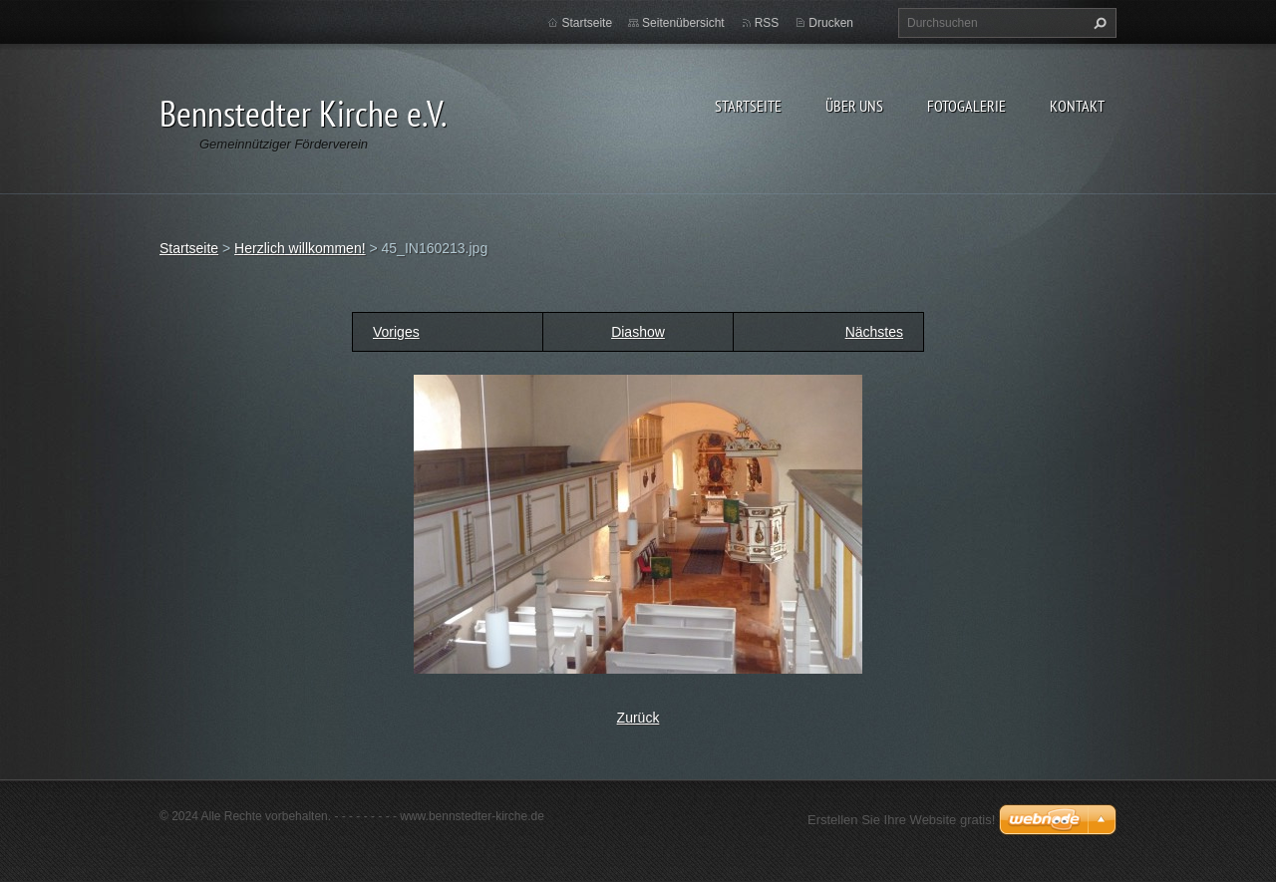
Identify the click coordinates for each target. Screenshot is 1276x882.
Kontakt (1077, 106)
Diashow (638, 332)
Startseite (748, 106)
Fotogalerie (966, 106)
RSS (767, 23)
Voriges (396, 332)
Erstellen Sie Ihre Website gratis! (901, 819)
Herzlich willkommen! (299, 248)
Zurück (638, 718)
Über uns (854, 106)
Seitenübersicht (683, 23)
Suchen (1098, 23)
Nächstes (874, 332)
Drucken (830, 23)
